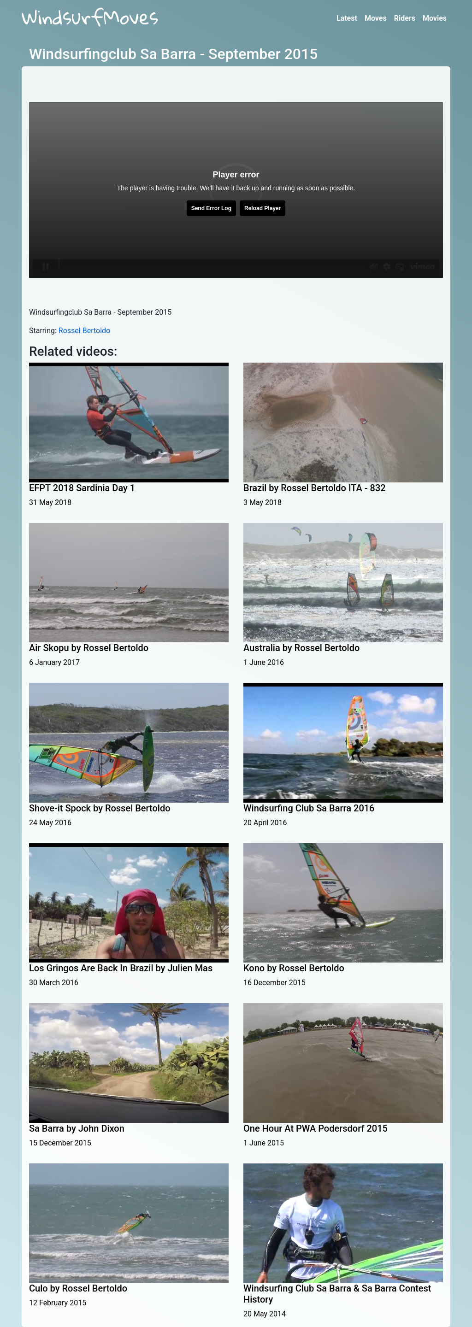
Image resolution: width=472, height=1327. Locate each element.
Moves (376, 18)
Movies (435, 18)
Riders (404, 18)
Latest (346, 18)
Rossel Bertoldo (84, 330)
